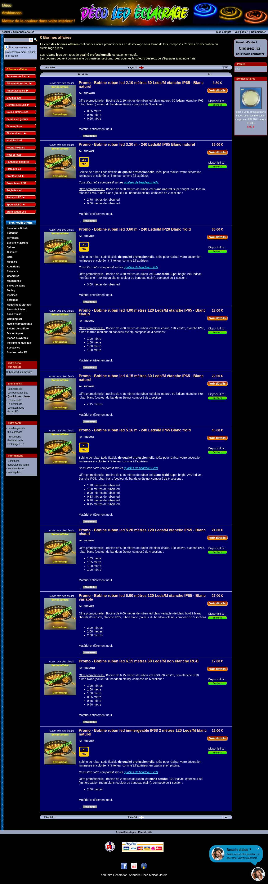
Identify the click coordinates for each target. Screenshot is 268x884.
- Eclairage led (14, 388)
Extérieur (12, 233)
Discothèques (15, 333)
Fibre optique (14, 126)
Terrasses (13, 237)
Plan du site (145, 832)
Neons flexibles (15, 147)
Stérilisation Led (16, 211)
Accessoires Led (16, 76)
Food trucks (14, 314)
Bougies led (13, 97)
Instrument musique (19, 342)
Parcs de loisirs (16, 309)
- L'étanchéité (13, 400)
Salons (11, 247)
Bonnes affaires (245, 78)
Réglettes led (14, 190)
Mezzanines (14, 280)
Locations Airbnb (17, 228)
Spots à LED (13, 204)
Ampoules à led (15, 90)
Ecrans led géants (17, 119)
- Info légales (13, 472)
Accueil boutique (126, 832)
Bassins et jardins (17, 242)
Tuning (11, 290)
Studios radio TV (17, 352)
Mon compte (223, 32)
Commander (258, 32)
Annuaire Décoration (114, 875)
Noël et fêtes (13, 154)
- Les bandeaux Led (17, 392)
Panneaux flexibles (17, 161)
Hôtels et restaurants (19, 323)
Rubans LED (13, 197)
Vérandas (12, 299)
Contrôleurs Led (16, 104)
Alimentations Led (17, 83)
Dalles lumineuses (17, 112)
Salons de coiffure (18, 328)
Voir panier (240, 32)
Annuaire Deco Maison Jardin (148, 875)
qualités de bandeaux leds (141, 182)
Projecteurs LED (16, 183)
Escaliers (12, 271)
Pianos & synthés (17, 338)
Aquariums (13, 266)
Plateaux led (13, 169)
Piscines (12, 295)
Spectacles (13, 347)
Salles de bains (16, 285)
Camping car (14, 318)
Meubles (12, 261)
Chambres (13, 276)
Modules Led (14, 140)
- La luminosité (14, 404)
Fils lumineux (14, 133)
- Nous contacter (15, 468)
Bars (10, 257)
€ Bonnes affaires (16, 69)
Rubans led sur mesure (19, 372)
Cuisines (12, 252)
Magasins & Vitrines (19, 304)
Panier (241, 64)
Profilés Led (13, 176)
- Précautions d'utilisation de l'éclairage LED (15, 440)
